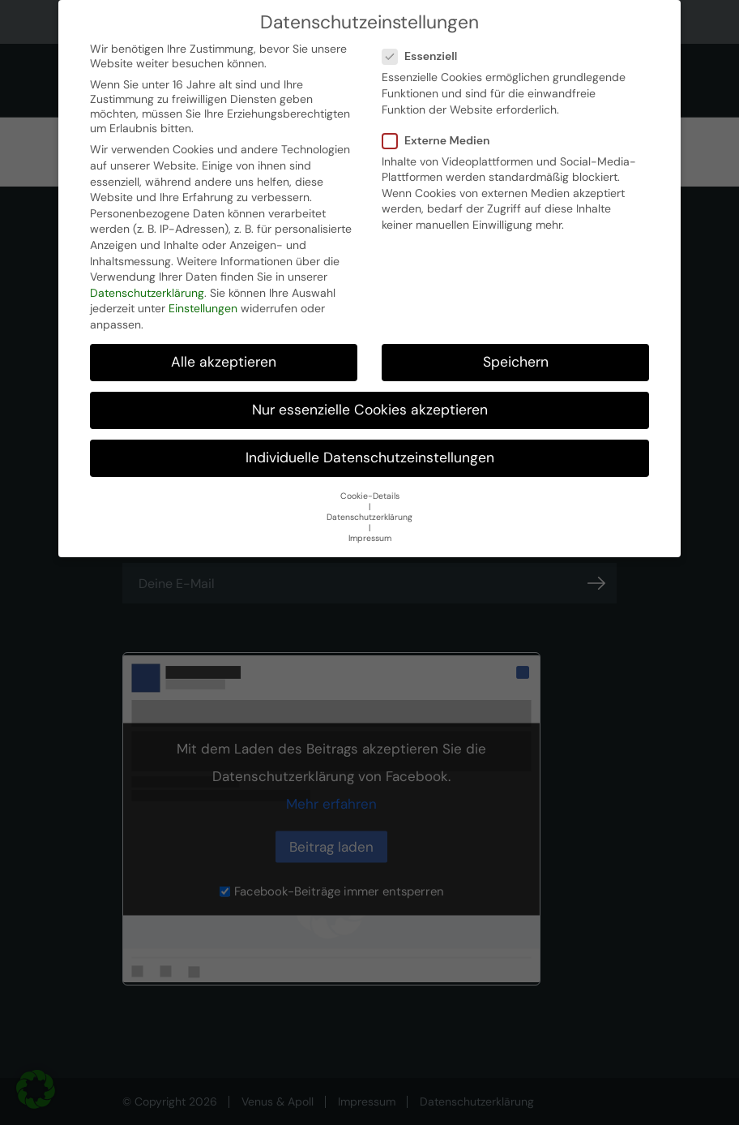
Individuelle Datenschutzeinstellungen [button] (370, 457)
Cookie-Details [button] (369, 496)
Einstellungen (203, 308)
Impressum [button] (369, 538)
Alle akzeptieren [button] (223, 362)
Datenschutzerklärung (147, 293)
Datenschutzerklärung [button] (369, 517)
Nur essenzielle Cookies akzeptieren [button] (370, 410)
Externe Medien (441, 140)
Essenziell (425, 56)
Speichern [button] (516, 362)
